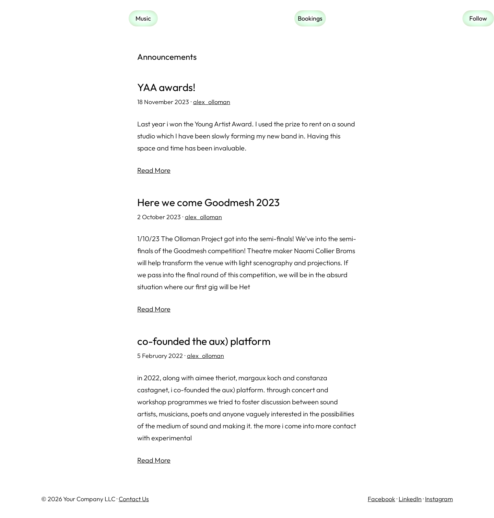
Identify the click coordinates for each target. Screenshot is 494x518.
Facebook (381, 499)
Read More (153, 170)
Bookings (310, 18)
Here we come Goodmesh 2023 (208, 202)
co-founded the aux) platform (204, 341)
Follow (478, 18)
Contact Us (134, 499)
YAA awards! (166, 87)
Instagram (439, 499)
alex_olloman (211, 102)
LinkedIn (410, 499)
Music (143, 18)
